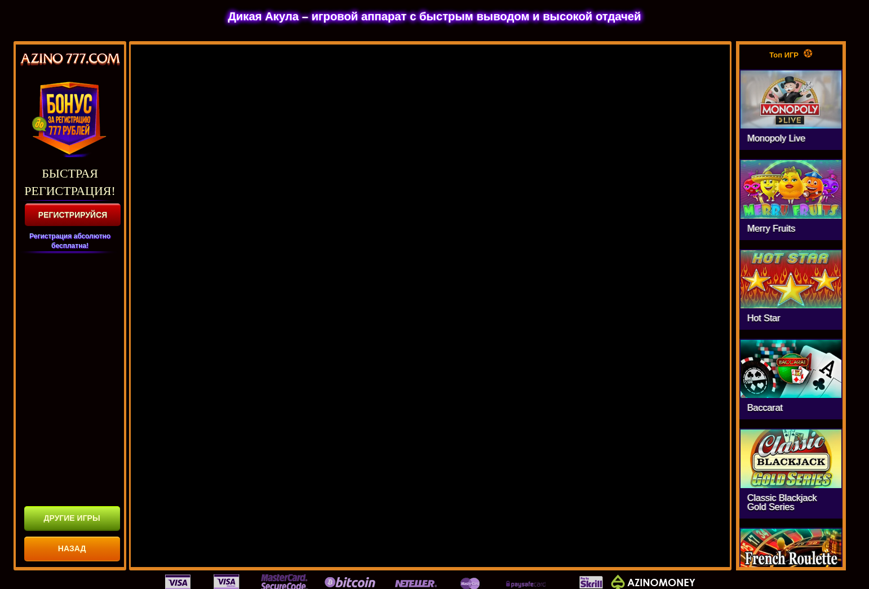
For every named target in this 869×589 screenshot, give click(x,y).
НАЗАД (72, 548)
